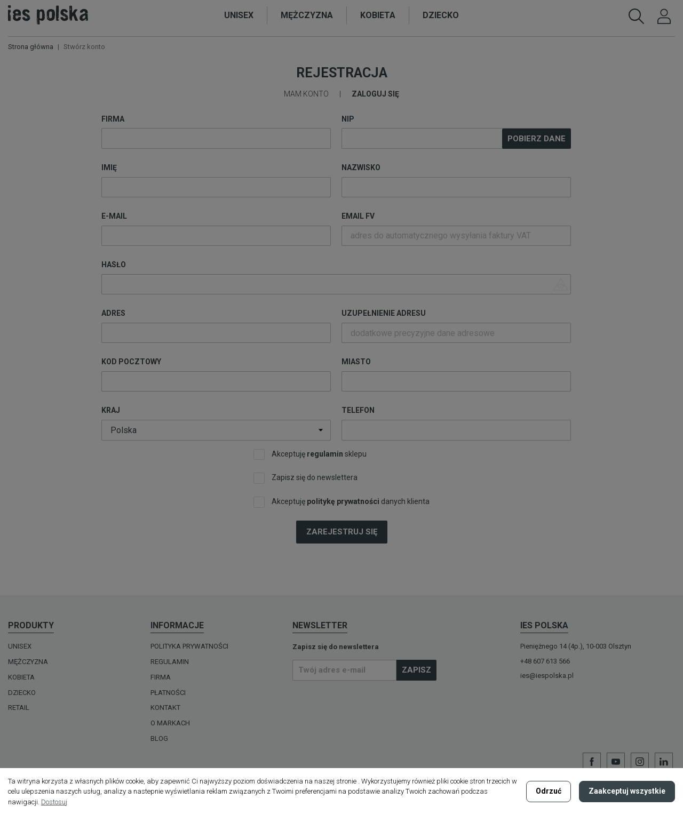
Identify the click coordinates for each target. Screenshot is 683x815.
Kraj (110, 410)
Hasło (113, 264)
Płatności (168, 693)
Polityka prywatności (189, 646)
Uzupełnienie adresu (384, 313)
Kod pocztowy (131, 361)
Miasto (356, 361)
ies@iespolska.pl (547, 676)
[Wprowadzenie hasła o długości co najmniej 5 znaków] (336, 284)
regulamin (325, 454)
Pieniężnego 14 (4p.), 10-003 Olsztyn (575, 646)
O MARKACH (170, 723)
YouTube (615, 761)
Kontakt (165, 708)
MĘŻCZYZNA (28, 662)
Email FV (358, 216)
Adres (113, 313)
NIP (348, 119)
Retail (18, 708)
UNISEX (19, 646)
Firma (112, 119)
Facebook (591, 761)
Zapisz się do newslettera (305, 478)
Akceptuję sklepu (310, 454)
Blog (159, 738)
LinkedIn (663, 761)
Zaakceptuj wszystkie (627, 791)
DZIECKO (22, 693)
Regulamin (169, 662)
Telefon (358, 410)
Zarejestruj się (341, 532)
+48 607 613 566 (545, 661)
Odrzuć (548, 791)
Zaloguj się (375, 94)
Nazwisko (361, 167)
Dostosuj (54, 802)
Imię (109, 167)
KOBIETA (21, 677)
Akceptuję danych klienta (341, 502)
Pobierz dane (536, 138)
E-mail (114, 216)
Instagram (639, 761)
